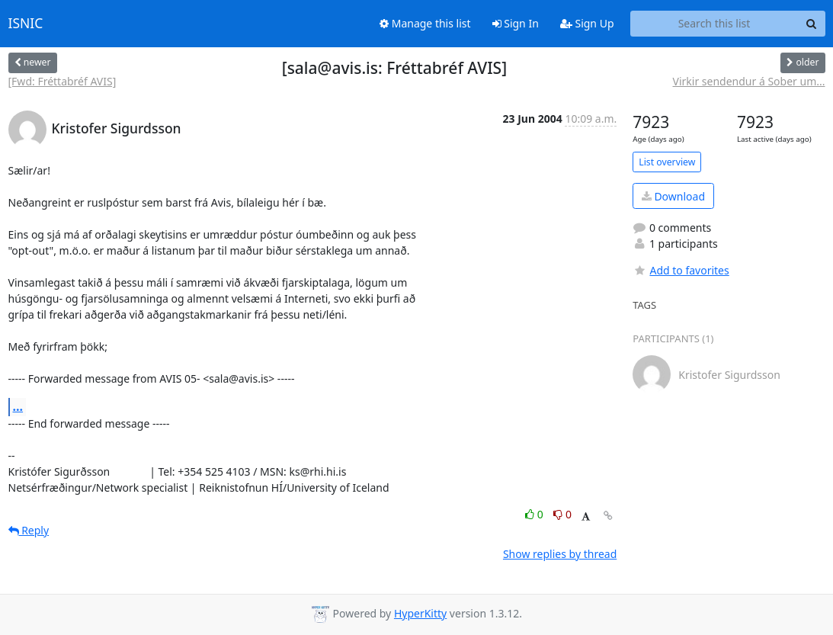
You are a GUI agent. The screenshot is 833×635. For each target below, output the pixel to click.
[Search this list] (714, 24)
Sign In (515, 23)
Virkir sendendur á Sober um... (749, 81)
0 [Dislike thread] (562, 514)
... (18, 406)
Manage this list (425, 23)
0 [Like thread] (535, 514)
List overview (667, 162)
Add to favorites (681, 270)
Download (673, 196)
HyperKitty (420, 613)
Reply (29, 530)
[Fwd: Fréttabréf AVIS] (62, 81)
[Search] (811, 24)
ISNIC (25, 23)
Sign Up (587, 23)
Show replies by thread (560, 554)
